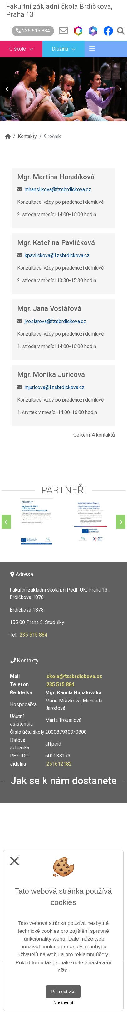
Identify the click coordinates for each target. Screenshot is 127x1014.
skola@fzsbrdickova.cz (74, 676)
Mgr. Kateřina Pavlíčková (56, 242)
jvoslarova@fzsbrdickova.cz (55, 321)
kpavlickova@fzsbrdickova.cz (57, 255)
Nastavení (63, 1002)
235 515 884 (33, 31)
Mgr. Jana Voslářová (49, 308)
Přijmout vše (63, 991)
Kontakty (27, 136)
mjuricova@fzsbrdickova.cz (55, 387)
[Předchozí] (6, 522)
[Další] (120, 522)
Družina (63, 49)
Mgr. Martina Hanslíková (55, 177)
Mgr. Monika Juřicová (51, 374)
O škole (21, 49)
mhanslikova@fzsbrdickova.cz (58, 189)
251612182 (59, 764)
